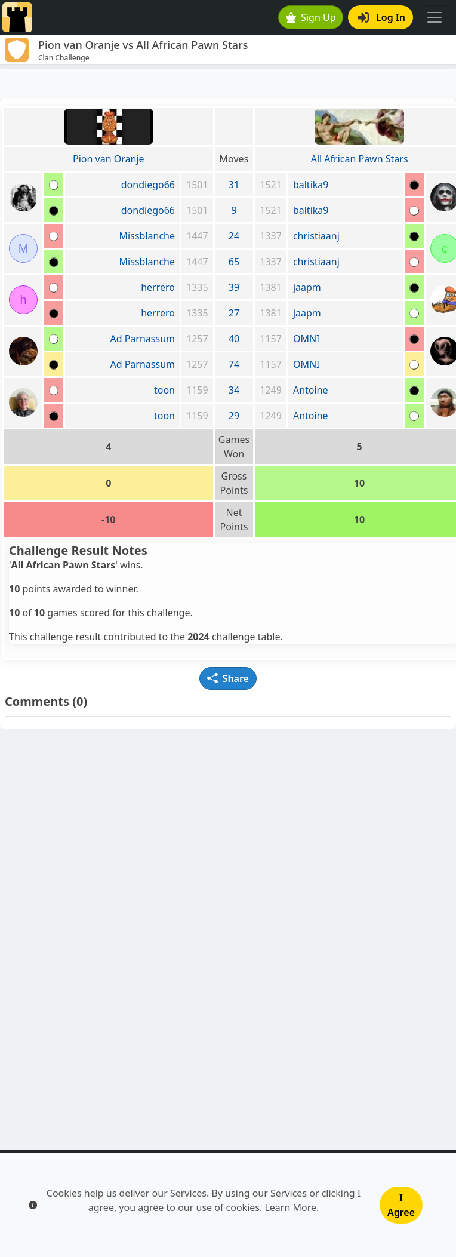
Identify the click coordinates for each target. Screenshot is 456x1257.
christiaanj (316, 235)
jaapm (307, 287)
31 (234, 184)
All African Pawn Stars (359, 158)
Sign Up (311, 17)
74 (234, 364)
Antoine (310, 390)
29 (234, 415)
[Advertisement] (228, 84)
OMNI (306, 338)
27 (234, 312)
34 (234, 390)
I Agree (401, 1205)
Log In (381, 17)
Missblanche (147, 235)
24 (234, 235)
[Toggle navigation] (434, 17)
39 (234, 287)
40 (234, 338)
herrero (158, 287)
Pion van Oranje (108, 158)
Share (228, 678)
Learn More (290, 1207)
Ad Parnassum (142, 338)
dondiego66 (148, 184)
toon (164, 390)
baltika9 (311, 184)
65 (234, 261)
